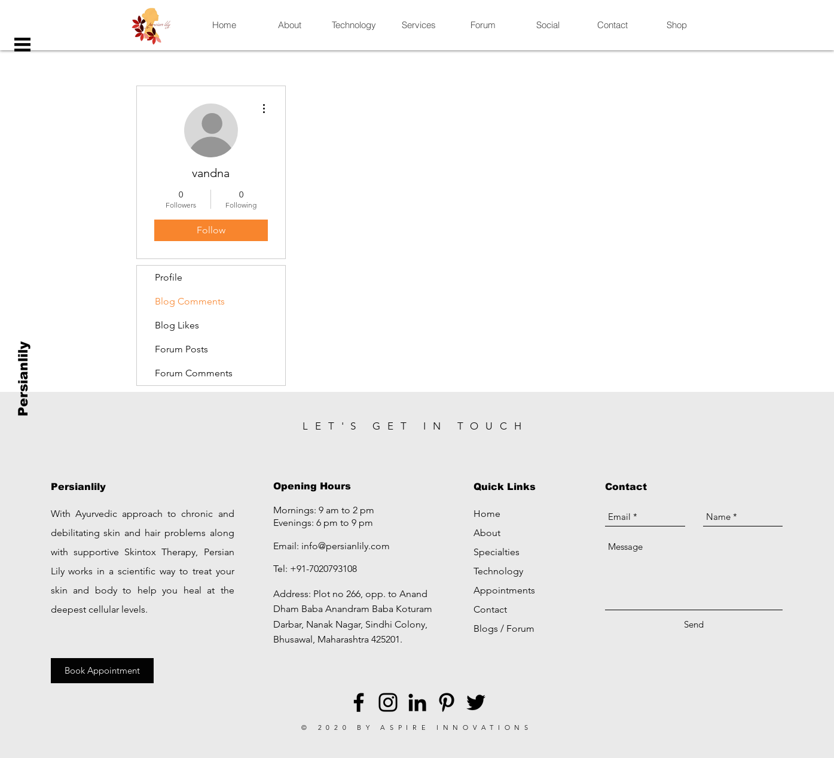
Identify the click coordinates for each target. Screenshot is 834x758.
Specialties (496, 552)
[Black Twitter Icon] (475, 702)
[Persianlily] (23, 379)
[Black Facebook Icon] (358, 702)
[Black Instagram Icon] (388, 702)
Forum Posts (181, 349)
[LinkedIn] (417, 702)
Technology (498, 571)
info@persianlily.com (345, 546)
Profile (168, 277)
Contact (490, 609)
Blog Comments (190, 301)
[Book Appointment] (102, 670)
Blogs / (489, 628)
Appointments (504, 590)
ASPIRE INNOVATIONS (456, 727)
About (486, 532)
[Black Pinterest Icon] (446, 702)
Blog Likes (177, 325)
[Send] (694, 624)
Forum (520, 628)
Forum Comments (194, 373)
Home (486, 513)
